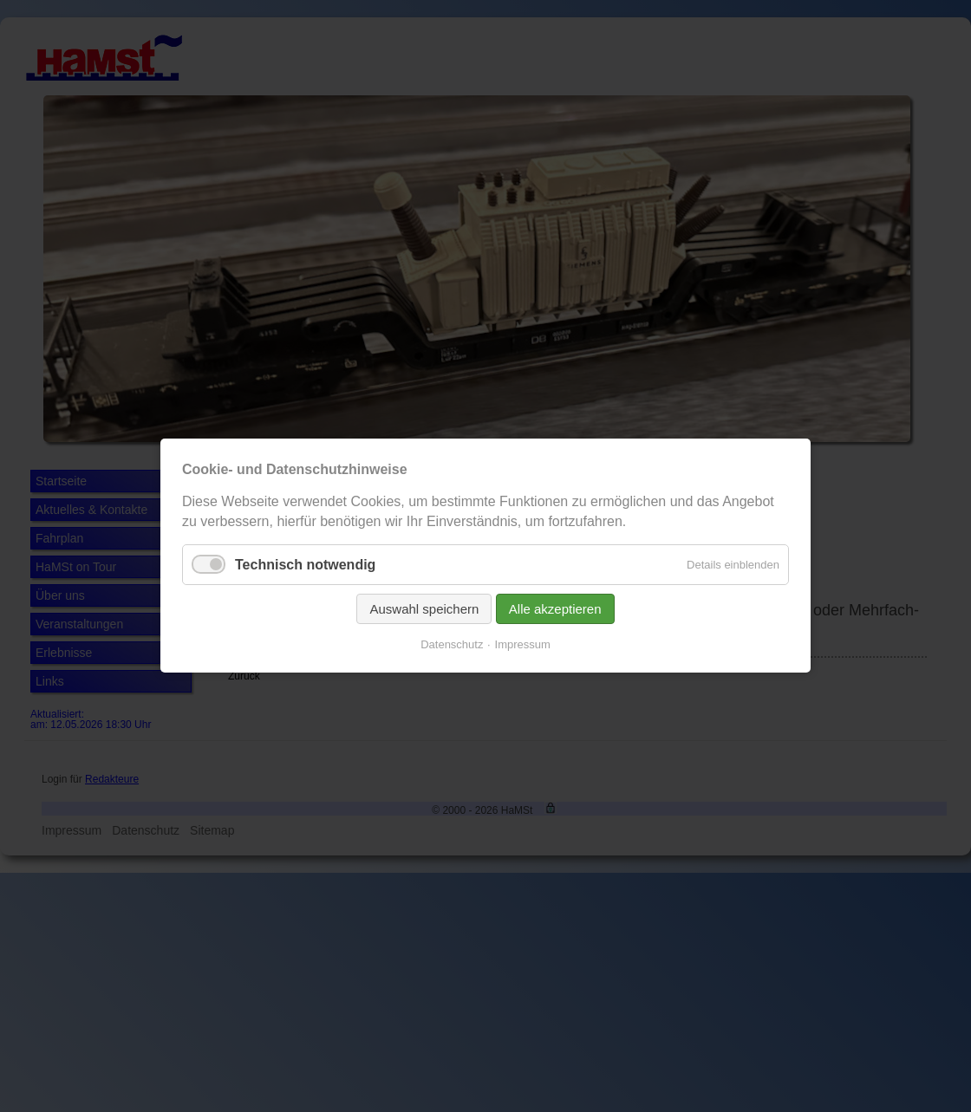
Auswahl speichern (424, 609)
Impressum (523, 645)
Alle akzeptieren (555, 609)
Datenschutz (451, 645)
